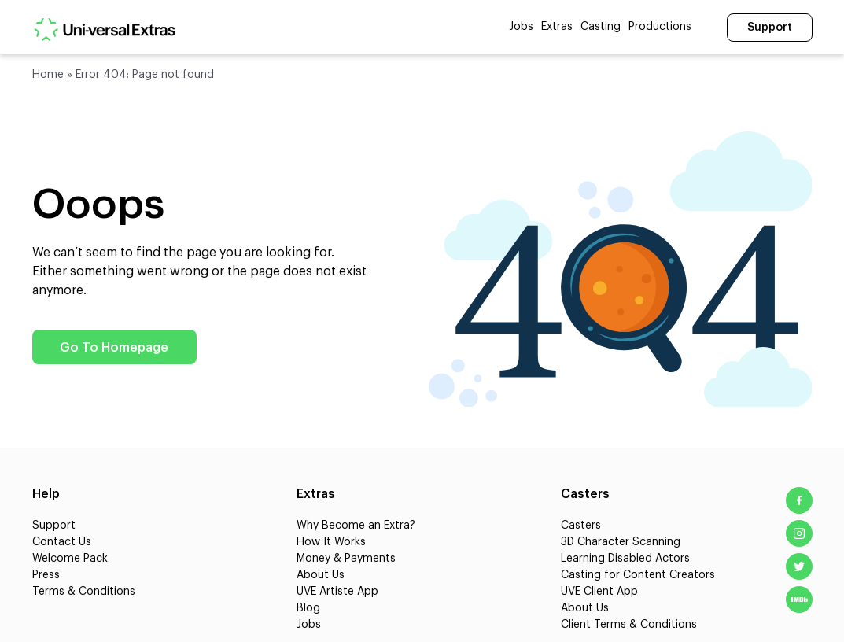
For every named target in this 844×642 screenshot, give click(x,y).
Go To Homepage (115, 347)
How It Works (331, 542)
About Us (321, 575)
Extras (557, 26)
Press (46, 575)
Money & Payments (346, 558)
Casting (600, 26)
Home (48, 74)
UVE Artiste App (337, 591)
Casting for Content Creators (638, 575)
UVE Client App (599, 591)
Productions (659, 26)
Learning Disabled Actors (625, 558)
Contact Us (61, 542)
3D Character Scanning (620, 542)
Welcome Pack (70, 558)
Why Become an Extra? (356, 525)
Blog (308, 608)
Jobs (521, 26)
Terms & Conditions (83, 591)
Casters (581, 525)
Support (769, 27)
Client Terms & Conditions (629, 624)
